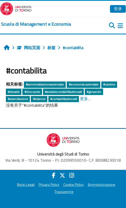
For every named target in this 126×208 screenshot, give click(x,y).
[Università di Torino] (16, 8)
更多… (85, 98)
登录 (118, 9)
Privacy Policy (49, 184)
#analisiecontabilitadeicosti (63, 91)
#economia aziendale (84, 84)
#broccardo (32, 91)
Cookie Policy (73, 184)
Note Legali (26, 184)
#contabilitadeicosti (63, 98)
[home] (36, 24)
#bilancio (39, 98)
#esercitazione (18, 98)
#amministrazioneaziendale (45, 84)
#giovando (94, 91)
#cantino (109, 84)
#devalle (14, 91)
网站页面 (28, 48)
